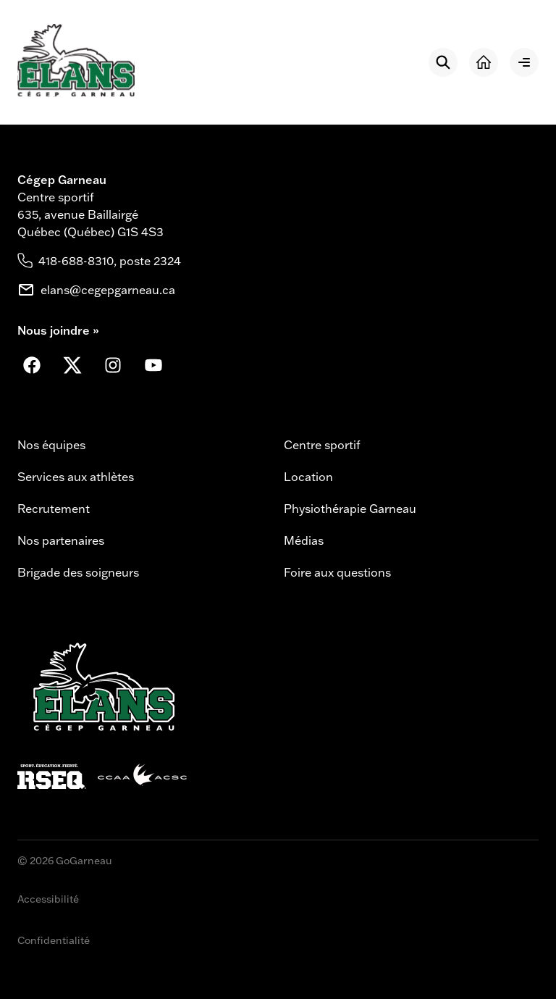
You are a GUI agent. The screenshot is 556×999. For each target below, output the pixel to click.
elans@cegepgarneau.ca (108, 290)
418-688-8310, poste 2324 (109, 261)
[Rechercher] (443, 62)
